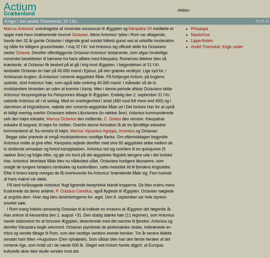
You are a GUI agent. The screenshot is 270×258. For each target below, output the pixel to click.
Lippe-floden (202, 40)
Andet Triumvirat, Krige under (217, 46)
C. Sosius (112, 119)
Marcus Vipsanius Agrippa (93, 131)
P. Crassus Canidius (74, 191)
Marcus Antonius (18, 28)
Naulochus (200, 34)
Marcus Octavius (61, 119)
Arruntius (127, 131)
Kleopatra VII (140, 28)
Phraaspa (199, 28)
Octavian (80, 34)
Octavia (23, 52)
